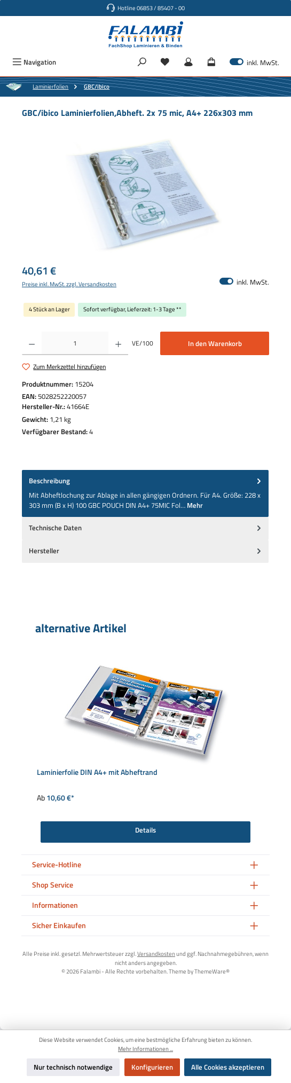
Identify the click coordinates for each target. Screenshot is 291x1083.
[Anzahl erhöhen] (118, 343)
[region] (145, 196)
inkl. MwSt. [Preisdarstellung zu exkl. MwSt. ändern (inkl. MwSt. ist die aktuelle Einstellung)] (254, 62)
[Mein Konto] (188, 62)
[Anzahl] (75, 343)
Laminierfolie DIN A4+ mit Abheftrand (97, 773)
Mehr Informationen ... (145, 1049)
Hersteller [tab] (146, 550)
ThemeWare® (212, 971)
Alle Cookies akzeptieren (227, 1067)
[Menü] (34, 62)
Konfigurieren (152, 1067)
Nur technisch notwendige (73, 1067)
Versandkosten (156, 953)
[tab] (145, 493)
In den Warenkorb (215, 343)
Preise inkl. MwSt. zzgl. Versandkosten (69, 284)
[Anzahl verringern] (32, 343)
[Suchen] (142, 62)
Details (145, 830)
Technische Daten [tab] (146, 527)
